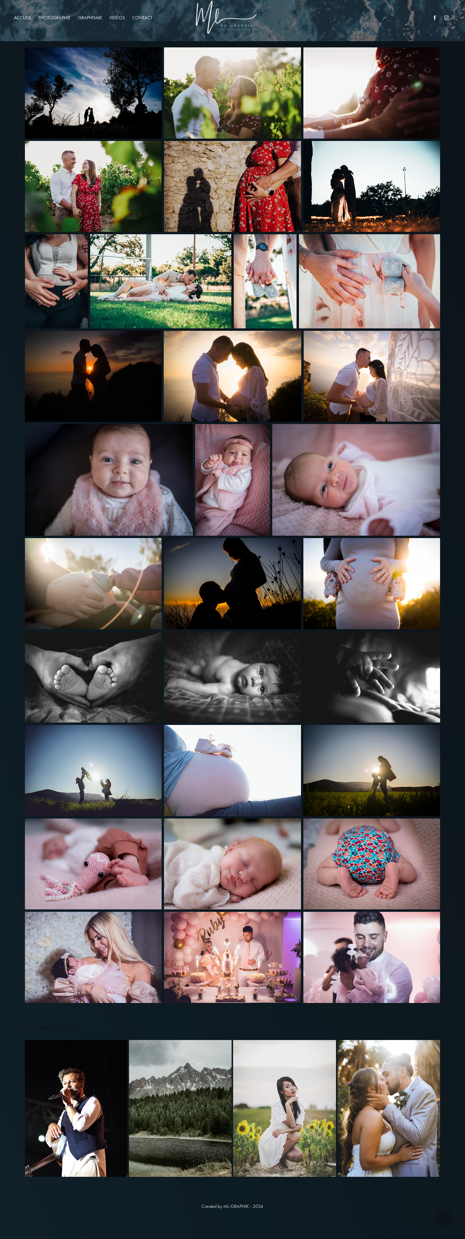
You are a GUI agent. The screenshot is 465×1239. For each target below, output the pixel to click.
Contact (142, 17)
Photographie (54, 17)
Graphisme (90, 17)
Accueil (22, 17)
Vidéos (117, 17)
